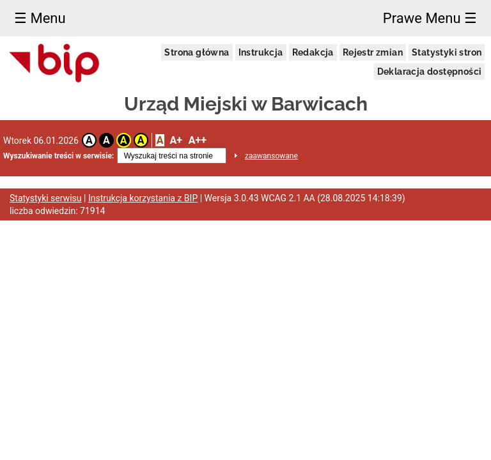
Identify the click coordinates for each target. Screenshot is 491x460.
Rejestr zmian (373, 52)
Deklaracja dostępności (429, 71)
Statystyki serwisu (46, 198)
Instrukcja (260, 52)
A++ (198, 140)
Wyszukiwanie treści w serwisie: (58, 155)
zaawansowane (271, 155)
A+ (175, 140)
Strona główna (196, 52)
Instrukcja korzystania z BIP (143, 198)
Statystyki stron (446, 52)
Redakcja (313, 52)
